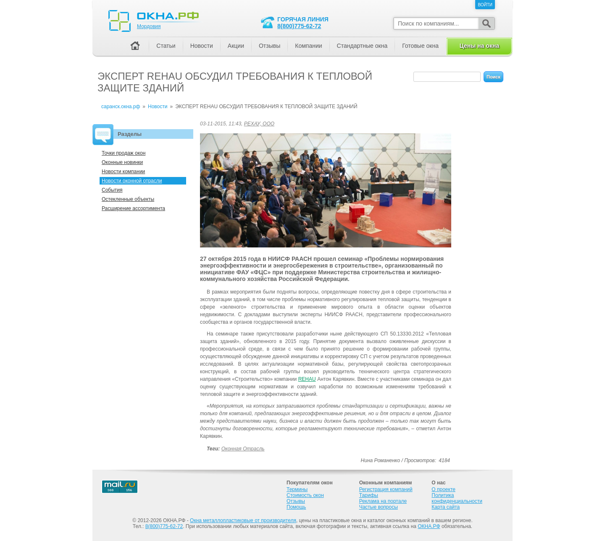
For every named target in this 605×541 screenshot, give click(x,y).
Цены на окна (479, 45)
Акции (236, 45)
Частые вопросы (378, 507)
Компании (308, 45)
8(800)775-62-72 (299, 26)
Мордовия (148, 26)
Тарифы (368, 495)
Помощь (296, 507)
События (112, 190)
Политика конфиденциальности (456, 498)
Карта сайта (445, 507)
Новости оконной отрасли (132, 181)
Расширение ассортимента (133, 208)
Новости (201, 45)
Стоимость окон (305, 495)
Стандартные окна (362, 45)
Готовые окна (420, 45)
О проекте (443, 489)
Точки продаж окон (123, 153)
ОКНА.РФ (429, 526)
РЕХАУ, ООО (259, 124)
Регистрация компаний (386, 489)
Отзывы (269, 45)
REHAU (307, 379)
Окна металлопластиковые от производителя (243, 520)
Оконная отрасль (243, 449)
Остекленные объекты (128, 199)
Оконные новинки (122, 162)
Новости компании (123, 171)
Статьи (165, 45)
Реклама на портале (383, 501)
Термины (297, 489)
